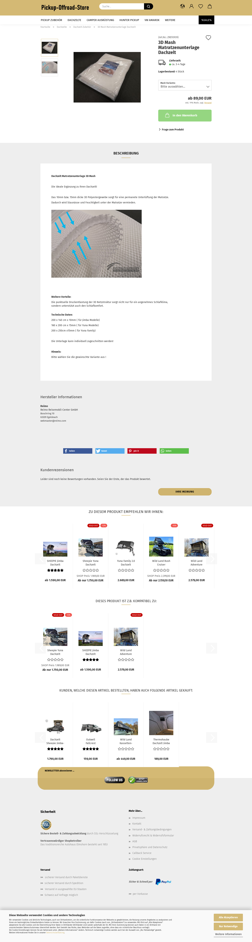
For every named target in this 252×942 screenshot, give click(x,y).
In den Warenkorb (180, 115)
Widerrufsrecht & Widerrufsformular (153, 835)
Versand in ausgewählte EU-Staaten (65, 889)
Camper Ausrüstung (100, 20)
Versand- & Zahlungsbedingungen (152, 829)
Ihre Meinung (185, 491)
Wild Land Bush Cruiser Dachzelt (161, 562)
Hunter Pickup (129, 20)
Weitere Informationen (228, 934)
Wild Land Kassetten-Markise (126, 741)
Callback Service (141, 853)
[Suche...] (148, 6)
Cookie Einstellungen (144, 858)
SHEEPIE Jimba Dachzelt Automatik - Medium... (55, 562)
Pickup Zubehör (51, 20)
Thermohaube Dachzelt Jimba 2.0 (161, 741)
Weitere (170, 20)
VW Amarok (152, 20)
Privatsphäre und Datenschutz (149, 847)
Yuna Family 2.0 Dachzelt (126, 562)
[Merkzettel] (200, 6)
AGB (134, 841)
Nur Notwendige (228, 926)
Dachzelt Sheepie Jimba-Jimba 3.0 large (55, 741)
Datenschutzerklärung (55, 933)
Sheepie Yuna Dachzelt (91, 562)
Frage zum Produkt (173, 129)
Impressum (138, 817)
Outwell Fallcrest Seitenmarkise (90, 741)
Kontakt (136, 823)
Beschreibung (126, 153)
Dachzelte (74, 20)
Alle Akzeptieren (228, 917)
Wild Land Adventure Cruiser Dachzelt (196, 562)
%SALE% (206, 20)
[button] (182, 6)
